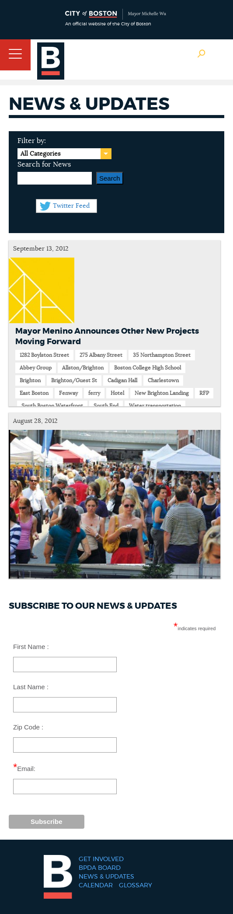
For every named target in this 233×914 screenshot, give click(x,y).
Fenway (68, 393)
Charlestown (163, 380)
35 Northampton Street (162, 355)
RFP (204, 393)
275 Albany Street (101, 355)
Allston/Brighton (83, 367)
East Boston (34, 393)
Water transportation (155, 405)
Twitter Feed (71, 206)
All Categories (40, 154)
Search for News (44, 164)
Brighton (30, 380)
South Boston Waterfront (52, 405)
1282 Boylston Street (44, 355)
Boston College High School (147, 367)
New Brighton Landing (162, 393)
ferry (94, 393)
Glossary (135, 886)
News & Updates (106, 877)
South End (106, 405)
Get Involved (101, 859)
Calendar (96, 886)
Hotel (117, 393)
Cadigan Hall (122, 380)
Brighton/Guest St (74, 380)
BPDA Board (100, 868)
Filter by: (31, 140)
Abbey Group (36, 367)
